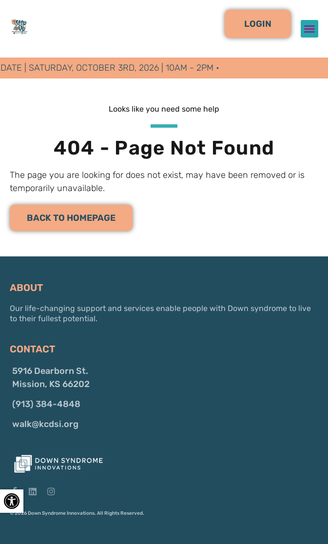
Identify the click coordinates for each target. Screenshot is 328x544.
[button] (258, 24)
